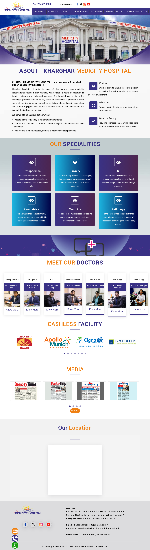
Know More (12, 309)
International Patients (137, 11)
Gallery (120, 11)
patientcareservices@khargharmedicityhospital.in (93, 528)
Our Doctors (96, 11)
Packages (109, 11)
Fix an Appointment (64, 4)
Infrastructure (81, 11)
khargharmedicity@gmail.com (90, 525)
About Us (40, 11)
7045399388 (44, 4)
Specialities (54, 11)
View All (75, 411)
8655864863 (103, 535)
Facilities (67, 11)
